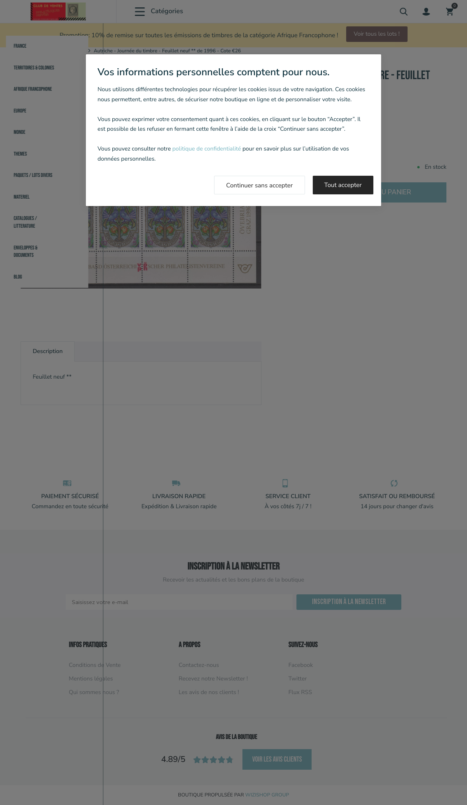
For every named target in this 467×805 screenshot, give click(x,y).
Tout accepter (343, 185)
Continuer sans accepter (259, 185)
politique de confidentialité (206, 149)
